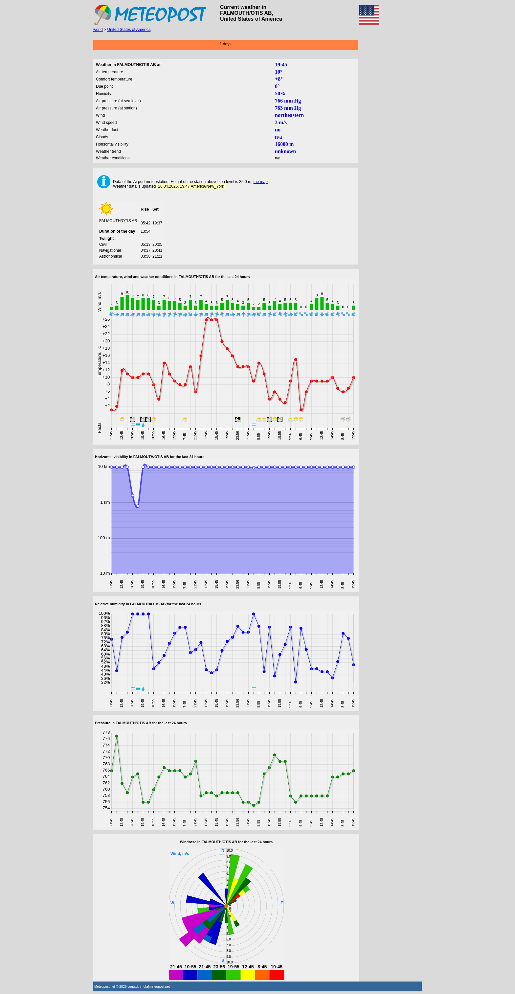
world (98, 29)
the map (261, 181)
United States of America (128, 29)
